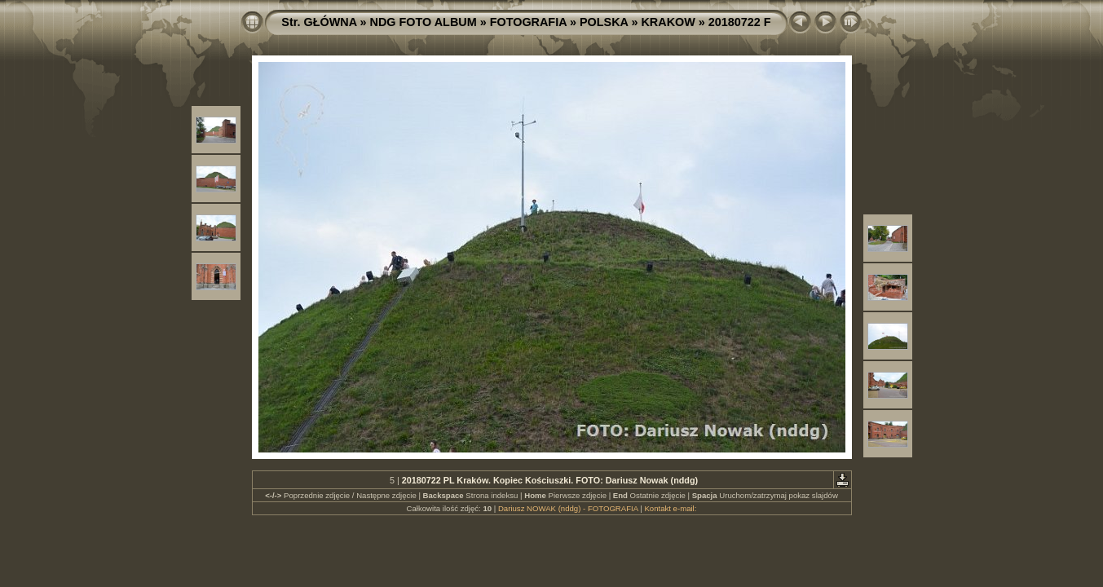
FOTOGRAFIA (528, 22)
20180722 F (739, 22)
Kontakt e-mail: (670, 508)
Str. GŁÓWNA (318, 22)
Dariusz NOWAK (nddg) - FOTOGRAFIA (568, 508)
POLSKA (604, 22)
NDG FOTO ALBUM (423, 22)
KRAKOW (668, 22)
